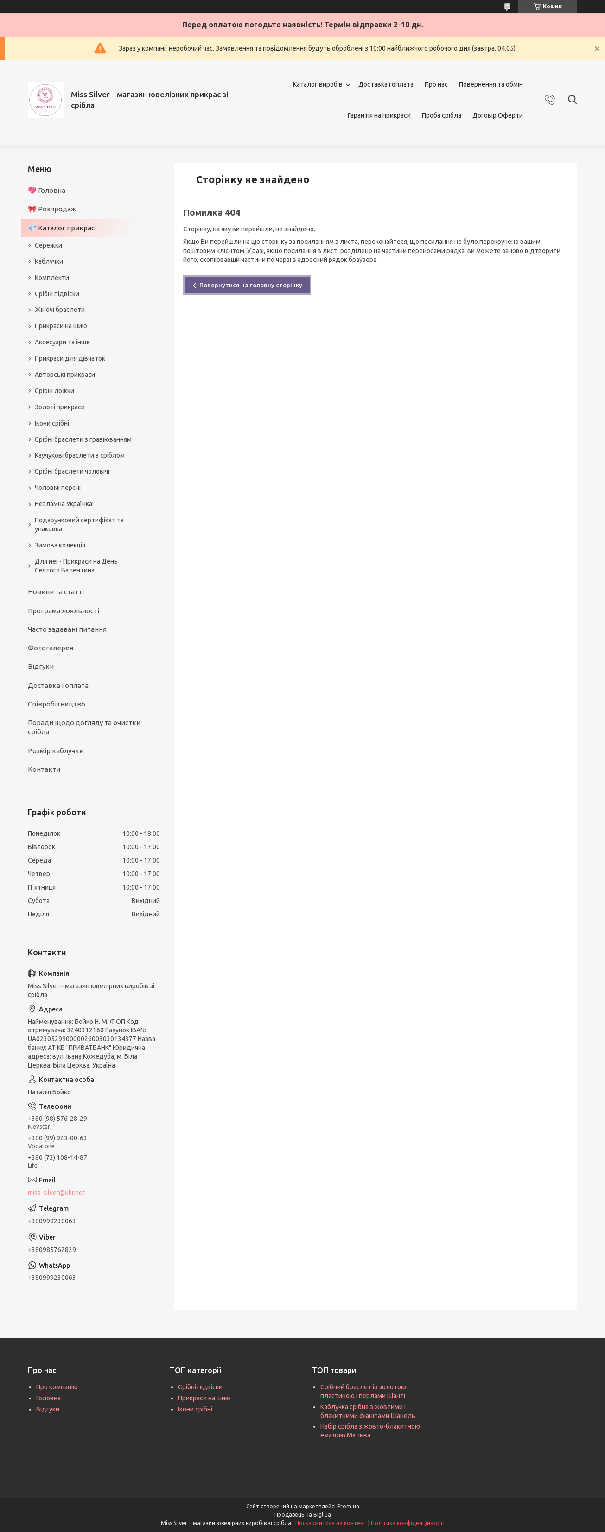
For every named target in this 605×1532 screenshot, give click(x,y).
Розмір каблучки (55, 751)
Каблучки (49, 261)
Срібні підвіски (57, 294)
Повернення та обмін (491, 84)
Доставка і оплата (386, 84)
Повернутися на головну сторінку (250, 285)
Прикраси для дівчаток (70, 358)
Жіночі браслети (60, 309)
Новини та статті (56, 592)
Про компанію (57, 1387)
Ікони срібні (52, 423)
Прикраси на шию (61, 326)
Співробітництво (56, 704)
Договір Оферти (497, 115)
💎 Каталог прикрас (61, 228)
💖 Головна (46, 190)
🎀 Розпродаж (52, 209)
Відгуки (41, 666)
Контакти (44, 769)
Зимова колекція (60, 545)
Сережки (48, 245)
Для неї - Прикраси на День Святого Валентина (76, 566)
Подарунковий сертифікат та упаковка (79, 524)
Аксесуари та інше (62, 342)
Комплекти (52, 277)
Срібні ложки (54, 390)
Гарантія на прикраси (379, 115)
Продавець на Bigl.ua (302, 1515)
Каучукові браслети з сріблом (80, 455)
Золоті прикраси (60, 407)
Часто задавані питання (67, 629)
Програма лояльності (63, 611)
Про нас (436, 84)
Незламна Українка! (64, 504)
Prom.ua (348, 1506)
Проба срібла (441, 115)
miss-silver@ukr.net (56, 1192)
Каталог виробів (318, 84)
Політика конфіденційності (408, 1523)
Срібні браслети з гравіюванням (83, 439)
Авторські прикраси (65, 374)
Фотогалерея (50, 648)
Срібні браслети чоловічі (72, 471)
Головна (48, 1398)
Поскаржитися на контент (331, 1523)
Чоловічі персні (58, 487)
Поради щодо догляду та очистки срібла (84, 727)
